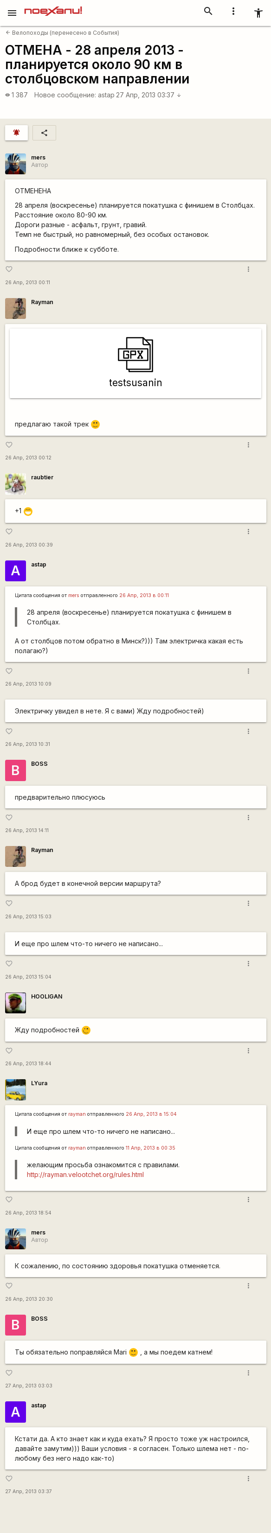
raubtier (42, 477)
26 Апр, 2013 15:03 (28, 917)
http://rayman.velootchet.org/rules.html (85, 1174)
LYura (39, 1083)
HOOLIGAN (46, 996)
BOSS (39, 763)
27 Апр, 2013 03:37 (148, 95)
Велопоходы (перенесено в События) (62, 32)
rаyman (77, 1114)
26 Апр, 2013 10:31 (27, 744)
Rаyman (42, 302)
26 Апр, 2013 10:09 (28, 684)
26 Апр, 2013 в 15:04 (151, 1114)
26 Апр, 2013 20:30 (29, 1299)
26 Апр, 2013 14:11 (27, 830)
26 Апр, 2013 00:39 (29, 545)
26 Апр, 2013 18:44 (28, 1064)
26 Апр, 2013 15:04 (28, 977)
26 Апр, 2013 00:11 (27, 283)
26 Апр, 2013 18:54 (28, 1213)
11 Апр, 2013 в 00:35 (150, 1148)
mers (38, 157)
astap (106, 95)
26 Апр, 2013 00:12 (28, 458)
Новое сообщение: (65, 95)
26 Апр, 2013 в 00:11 (144, 595)
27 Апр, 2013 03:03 (28, 1386)
